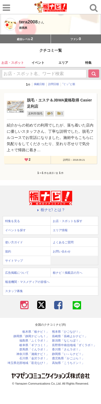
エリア (63, 63)
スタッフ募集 (14, 291)
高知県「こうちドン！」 (68, 362)
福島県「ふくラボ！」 (34, 340)
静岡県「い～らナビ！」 (68, 354)
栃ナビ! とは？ (50, 210)
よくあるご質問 (63, 242)
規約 (8, 251)
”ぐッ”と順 (68, 84)
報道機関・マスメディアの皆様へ (27, 281)
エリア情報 (60, 230)
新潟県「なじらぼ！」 (67, 340)
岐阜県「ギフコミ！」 (34, 345)
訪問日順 (53, 84)
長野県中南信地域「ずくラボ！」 (74, 345)
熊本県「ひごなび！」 (67, 331)
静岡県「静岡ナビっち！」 (31, 336)
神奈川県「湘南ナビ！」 (32, 354)
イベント (38, 63)
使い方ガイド (14, 242)
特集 (88, 63)
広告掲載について (17, 272)
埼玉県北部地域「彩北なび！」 (28, 362)
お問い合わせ (62, 251)
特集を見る (12, 221)
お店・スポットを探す (67, 221)
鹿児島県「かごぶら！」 (68, 358)
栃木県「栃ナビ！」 (35, 331)
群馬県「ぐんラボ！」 (34, 349)
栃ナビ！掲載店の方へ (67, 272)
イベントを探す (15, 230)
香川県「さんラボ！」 (67, 349)
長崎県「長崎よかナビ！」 (70, 336)
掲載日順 (39, 84)
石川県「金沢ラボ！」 (34, 358)
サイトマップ (14, 260)
